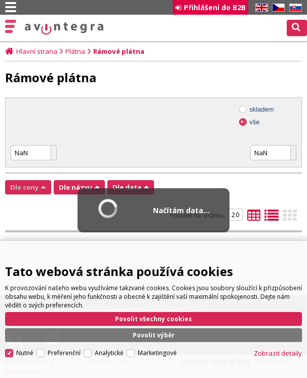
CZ (277, 8)
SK (294, 8)
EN (260, 8)
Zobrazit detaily (278, 353)
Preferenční (64, 353)
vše (254, 122)
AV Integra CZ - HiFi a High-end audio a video (64, 28)
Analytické (109, 353)
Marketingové (157, 353)
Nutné (24, 353)
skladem (261, 109)
